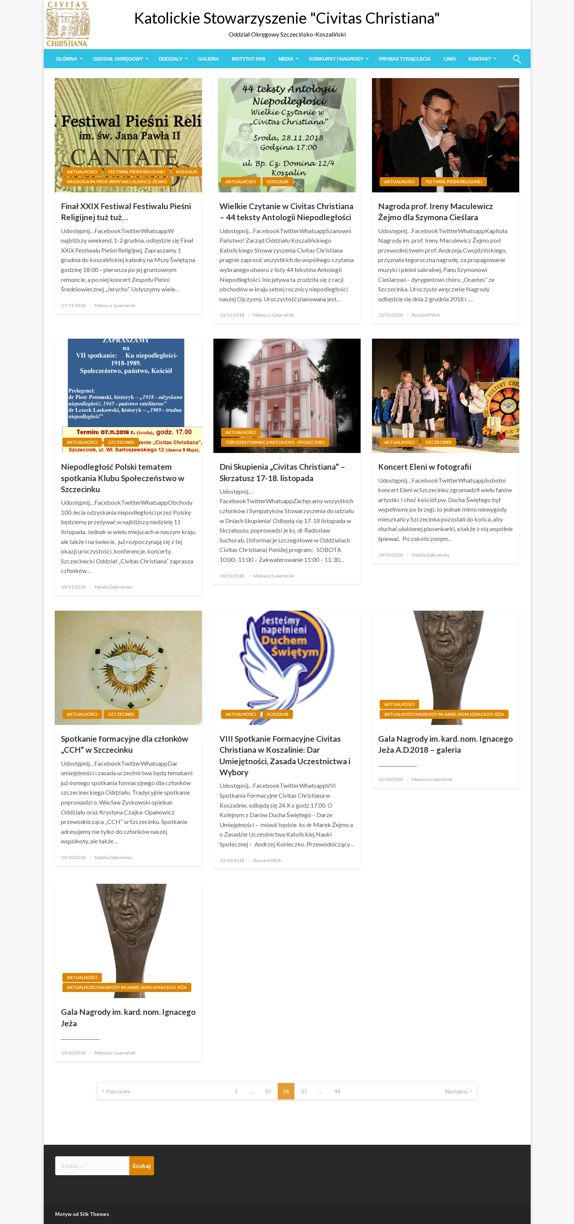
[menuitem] (67, 59)
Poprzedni (118, 1091)
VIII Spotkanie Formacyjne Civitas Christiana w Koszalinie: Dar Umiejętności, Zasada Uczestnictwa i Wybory (284, 755)
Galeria (208, 59)
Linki (449, 59)
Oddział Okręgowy (118, 59)
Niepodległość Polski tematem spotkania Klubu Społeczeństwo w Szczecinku (122, 478)
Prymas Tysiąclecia (405, 59)
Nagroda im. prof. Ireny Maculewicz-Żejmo (117, 181)
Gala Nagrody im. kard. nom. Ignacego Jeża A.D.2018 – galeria (445, 744)
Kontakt (480, 59)
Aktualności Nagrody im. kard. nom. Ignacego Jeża (444, 714)
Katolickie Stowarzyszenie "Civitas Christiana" (287, 18)
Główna (66, 59)
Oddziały (170, 59)
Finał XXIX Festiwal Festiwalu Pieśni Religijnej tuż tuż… (126, 211)
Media (285, 59)
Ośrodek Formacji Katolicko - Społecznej (275, 442)
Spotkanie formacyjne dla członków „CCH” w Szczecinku (124, 744)
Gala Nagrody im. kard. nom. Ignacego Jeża (128, 1017)
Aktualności (82, 171)
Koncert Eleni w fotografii (424, 466)
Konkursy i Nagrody (336, 59)
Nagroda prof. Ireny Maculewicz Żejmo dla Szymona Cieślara (435, 211)
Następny (456, 1091)
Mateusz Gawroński (115, 305)
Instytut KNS (249, 59)
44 (337, 1091)
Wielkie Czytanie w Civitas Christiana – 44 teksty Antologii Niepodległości (286, 211)
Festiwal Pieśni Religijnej (136, 171)
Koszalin (186, 171)
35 (268, 1091)
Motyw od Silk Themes (82, 1214)
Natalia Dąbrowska (113, 587)
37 (304, 1091)
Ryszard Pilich (426, 315)
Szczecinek (121, 442)
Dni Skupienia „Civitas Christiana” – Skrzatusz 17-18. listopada (282, 472)
